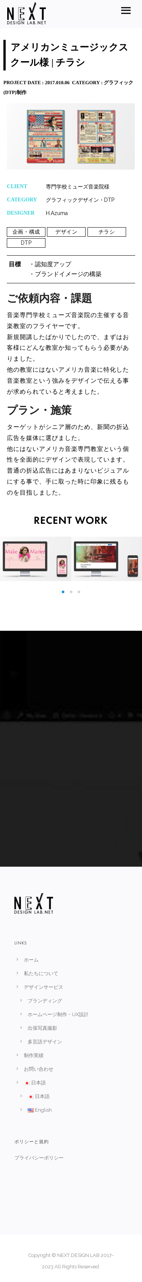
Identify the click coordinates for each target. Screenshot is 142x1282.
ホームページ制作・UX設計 (58, 1014)
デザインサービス (43, 987)
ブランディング (45, 1001)
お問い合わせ (38, 1069)
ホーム (31, 960)
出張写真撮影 (42, 1028)
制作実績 (34, 1055)
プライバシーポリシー (38, 1158)
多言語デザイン (45, 1042)
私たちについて (41, 973)
